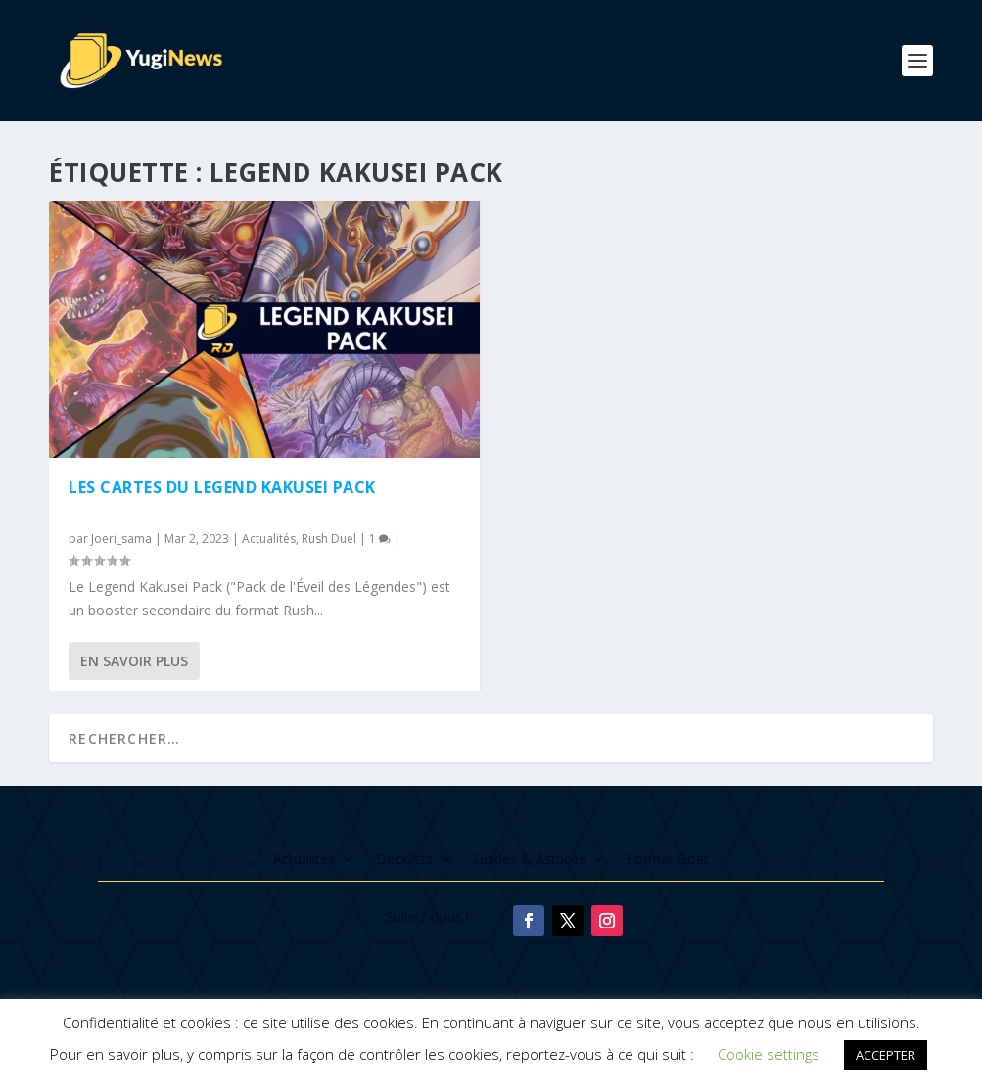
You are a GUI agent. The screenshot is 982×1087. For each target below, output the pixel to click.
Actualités (269, 538)
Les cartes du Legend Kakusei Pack (222, 487)
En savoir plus (134, 661)
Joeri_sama (121, 538)
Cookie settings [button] (768, 1054)
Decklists (404, 860)
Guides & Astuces (529, 860)
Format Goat (668, 860)
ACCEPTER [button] (885, 1055)
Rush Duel (329, 538)
